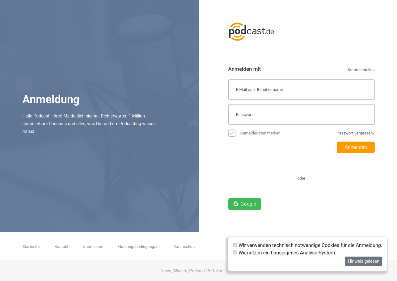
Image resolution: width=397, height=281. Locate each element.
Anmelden (355, 147)
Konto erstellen (361, 69)
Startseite (31, 246)
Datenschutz (184, 246)
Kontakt (61, 246)
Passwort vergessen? (355, 133)
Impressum (93, 246)
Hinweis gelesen (363, 261)
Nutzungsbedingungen (138, 246)
